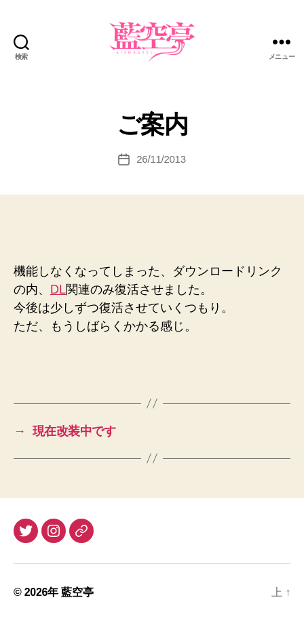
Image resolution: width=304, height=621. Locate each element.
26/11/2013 (161, 159)
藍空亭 (77, 592)
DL (58, 289)
